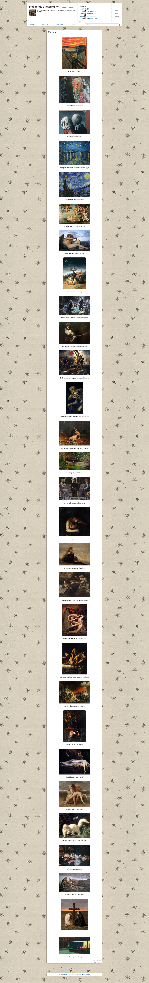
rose (83, 18)
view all (81, 21)
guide (69, 974)
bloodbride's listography (44, 6)
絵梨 (83, 9)
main (32, 24)
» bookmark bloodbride (67, 7)
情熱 (53, 32)
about (74, 974)
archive (60, 24)
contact (88, 974)
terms (83, 974)
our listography (63, 974)
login (116, 10)
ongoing (45, 24)
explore (117, 16)
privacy (79, 974)
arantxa (82, 13)
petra (82, 11)
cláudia (82, 16)
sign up (117, 13)
